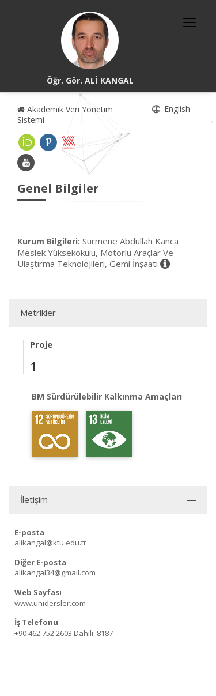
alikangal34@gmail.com (55, 572)
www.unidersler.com (50, 603)
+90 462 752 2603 (43, 633)
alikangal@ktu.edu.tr (50, 542)
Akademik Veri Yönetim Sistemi (65, 114)
